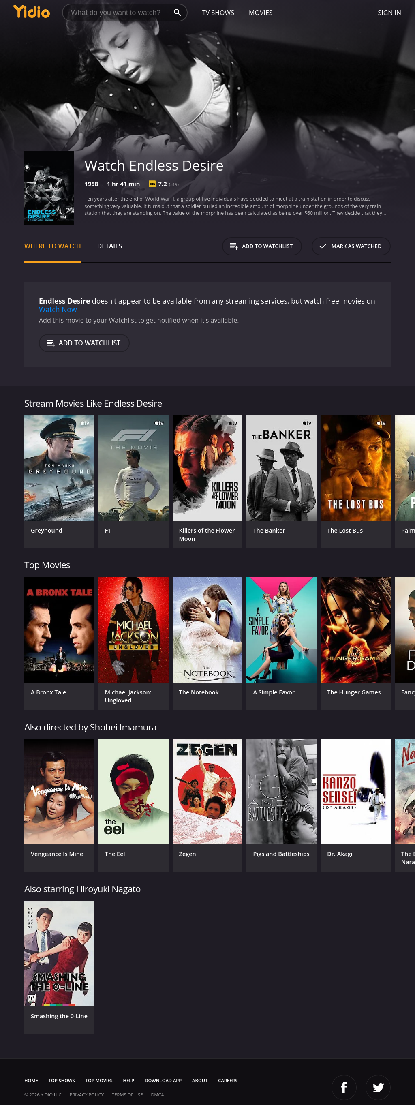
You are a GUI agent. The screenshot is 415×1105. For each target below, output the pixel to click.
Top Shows (62, 1080)
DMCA (157, 1095)
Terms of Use (127, 1095)
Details (109, 246)
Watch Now (58, 309)
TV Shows (218, 12)
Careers (227, 1080)
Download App (163, 1080)
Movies (261, 12)
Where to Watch (52, 246)
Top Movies (99, 1080)
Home (31, 1080)
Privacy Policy (87, 1095)
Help (129, 1080)
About (200, 1080)
